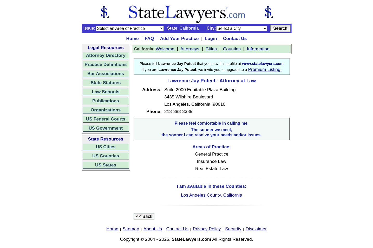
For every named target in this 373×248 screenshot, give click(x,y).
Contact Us (235, 38)
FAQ (149, 38)
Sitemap (131, 228)
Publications (105, 100)
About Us (152, 228)
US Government (106, 128)
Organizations (106, 109)
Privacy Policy (207, 228)
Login (211, 38)
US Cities (105, 146)
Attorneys (189, 48)
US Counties (105, 155)
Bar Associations (105, 73)
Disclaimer (256, 228)
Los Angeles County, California (211, 195)
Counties (232, 48)
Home (132, 38)
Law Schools (106, 91)
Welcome (165, 48)
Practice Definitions (106, 64)
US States (105, 164)
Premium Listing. (265, 69)
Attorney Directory (105, 55)
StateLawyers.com (191, 239)
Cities (211, 48)
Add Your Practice (179, 38)
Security (233, 228)
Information (258, 48)
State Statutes (106, 82)
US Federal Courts (105, 119)
